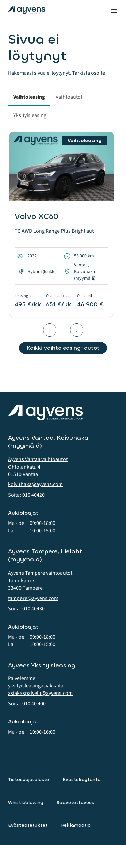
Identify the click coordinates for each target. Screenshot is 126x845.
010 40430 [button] (33, 608)
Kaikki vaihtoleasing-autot (63, 347)
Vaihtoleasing (29, 97)
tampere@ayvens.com (33, 598)
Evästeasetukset (28, 825)
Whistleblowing (25, 802)
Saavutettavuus (75, 802)
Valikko (114, 11)
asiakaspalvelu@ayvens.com (40, 693)
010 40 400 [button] (34, 703)
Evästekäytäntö (81, 779)
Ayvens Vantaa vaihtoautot (38, 459)
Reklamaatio (76, 825)
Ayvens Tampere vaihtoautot (40, 573)
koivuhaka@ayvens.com (35, 484)
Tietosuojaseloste (28, 779)
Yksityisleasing (29, 115)
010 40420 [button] (33, 495)
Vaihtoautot (69, 97)
